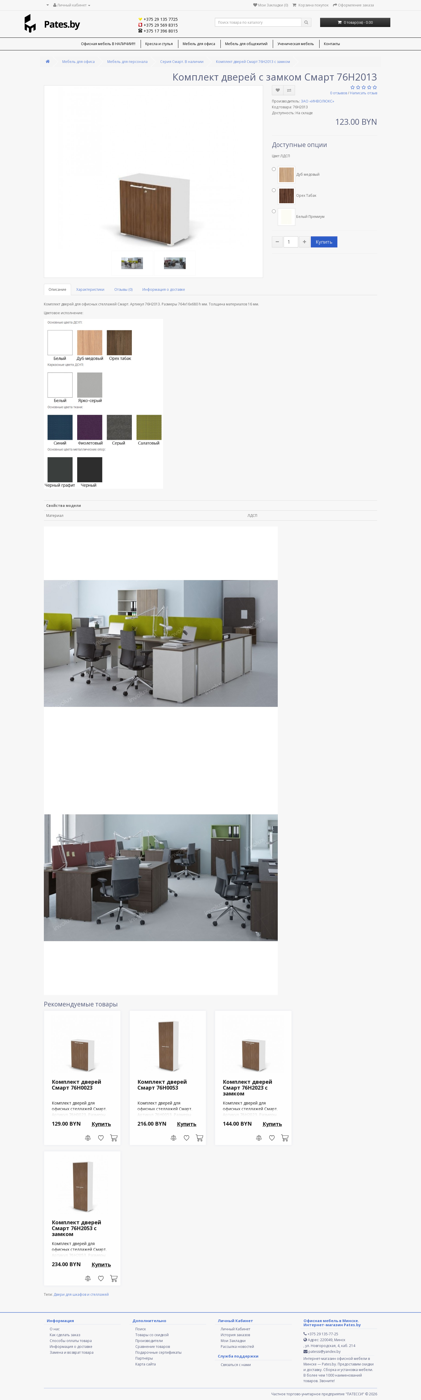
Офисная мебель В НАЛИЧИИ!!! (108, 43)
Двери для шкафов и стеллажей (81, 1294)
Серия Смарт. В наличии (181, 61)
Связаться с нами (236, 1364)
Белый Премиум (298, 217)
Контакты (332, 43)
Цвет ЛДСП (281, 155)
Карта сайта (145, 1364)
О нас (55, 1329)
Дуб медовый (296, 175)
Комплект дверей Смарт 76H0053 (162, 1084)
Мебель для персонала (127, 61)
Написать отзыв (363, 92)
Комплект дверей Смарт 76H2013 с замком (253, 61)
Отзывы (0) (123, 289)
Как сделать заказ (65, 1334)
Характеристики (90, 289)
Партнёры (144, 1358)
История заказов (235, 1334)
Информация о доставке (163, 289)
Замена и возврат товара (72, 1352)
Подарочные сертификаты (158, 1352)
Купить (324, 242)
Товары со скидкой (152, 1334)
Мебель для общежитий (246, 43)
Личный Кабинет (235, 1329)
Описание (57, 289)
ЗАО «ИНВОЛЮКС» (317, 101)
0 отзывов (338, 92)
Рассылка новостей (237, 1346)
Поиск (140, 1329)
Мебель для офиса (199, 43)
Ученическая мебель (295, 43)
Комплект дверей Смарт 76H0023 (76, 1084)
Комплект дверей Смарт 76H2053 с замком (76, 1228)
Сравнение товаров (152, 1346)
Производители (149, 1340)
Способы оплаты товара (71, 1340)
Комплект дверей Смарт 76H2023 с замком (247, 1087)
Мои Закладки (233, 1340)
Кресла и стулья (159, 43)
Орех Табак (294, 196)
